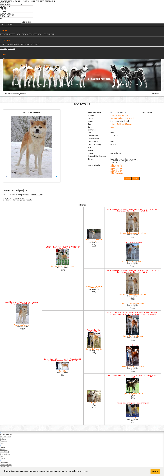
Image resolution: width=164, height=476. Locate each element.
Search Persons (7, 44)
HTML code (7, 198)
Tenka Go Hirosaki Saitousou (133, 303)
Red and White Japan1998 (132, 339)
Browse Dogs (5, 454)
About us (3, 441)
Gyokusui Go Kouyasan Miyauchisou (133, 223)
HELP (2, 49)
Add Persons (34, 44)
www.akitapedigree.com (17, 94)
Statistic (11, 49)
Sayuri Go (114, 127)
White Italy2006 (94, 406)
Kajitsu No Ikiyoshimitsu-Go (133, 386)
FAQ (5, 49)
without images (36, 194)
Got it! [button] (155, 471)
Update (128, 178)
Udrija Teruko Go (116, 173)
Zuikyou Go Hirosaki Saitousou (121, 124)
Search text (26, 22)
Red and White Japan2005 (132, 236)
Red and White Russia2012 (22, 328)
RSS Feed (156, 94)
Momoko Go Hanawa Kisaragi (133, 253)
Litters (52, 34)
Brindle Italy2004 (133, 397)
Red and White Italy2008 (62, 374)
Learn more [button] (84, 471)
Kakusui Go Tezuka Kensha (133, 326)
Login (2, 58)
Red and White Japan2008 (93, 244)
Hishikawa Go (94, 397)
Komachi (133, 411)
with (27, 194)
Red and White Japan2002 (132, 264)
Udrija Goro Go (116, 170)
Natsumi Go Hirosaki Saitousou (94, 287)
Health (46, 34)
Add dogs (38, 34)
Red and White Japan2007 (93, 291)
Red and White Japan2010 (62, 269)
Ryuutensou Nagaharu (22, 315)
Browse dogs (27, 34)
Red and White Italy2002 (132, 420)
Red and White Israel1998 (132, 369)
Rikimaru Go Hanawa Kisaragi (94, 235)
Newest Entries (6, 24)
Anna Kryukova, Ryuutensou (120, 115)
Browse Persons (21, 44)
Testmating (5, 34)
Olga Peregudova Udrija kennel (122, 118)
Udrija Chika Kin (116, 168)
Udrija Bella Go (116, 167)
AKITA (5, 94)
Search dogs (15, 34)
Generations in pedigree (13, 190)
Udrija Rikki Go (115, 171)
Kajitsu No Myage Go (94, 341)
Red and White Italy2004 (93, 352)
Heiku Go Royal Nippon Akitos (133, 357)
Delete (135, 178)
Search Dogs (4, 452)
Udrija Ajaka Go (116, 165)
